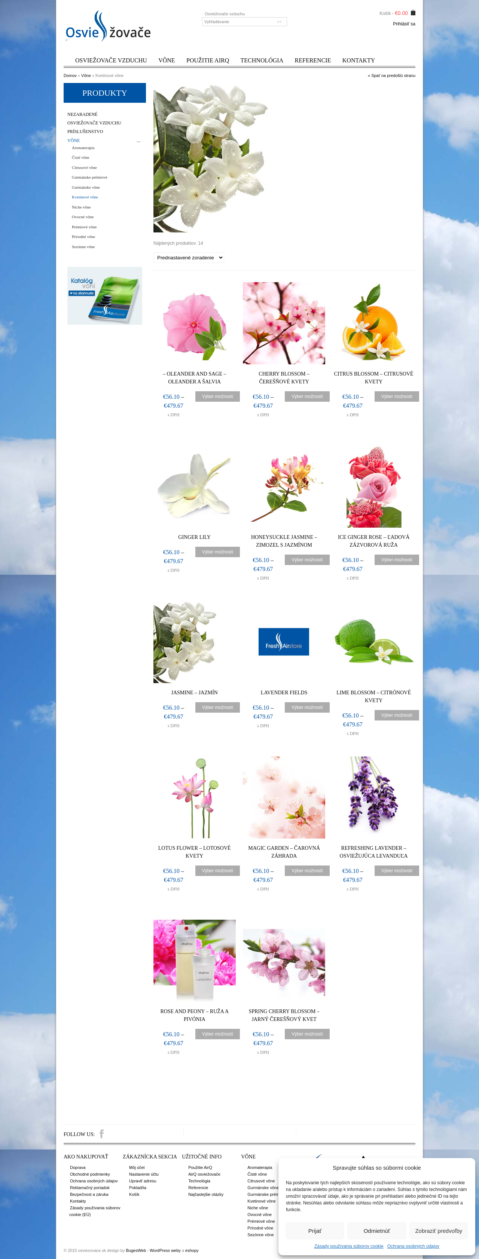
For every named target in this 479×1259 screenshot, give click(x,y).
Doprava (78, 1167)
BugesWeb (136, 1250)
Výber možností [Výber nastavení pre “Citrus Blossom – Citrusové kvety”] (397, 396)
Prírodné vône (83, 236)
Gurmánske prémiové (89, 177)
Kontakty (358, 60)
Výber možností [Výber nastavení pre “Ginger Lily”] (217, 552)
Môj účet (137, 1167)
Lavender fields (284, 692)
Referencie (313, 60)
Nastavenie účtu (144, 1174)
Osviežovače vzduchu (111, 60)
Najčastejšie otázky (205, 1194)
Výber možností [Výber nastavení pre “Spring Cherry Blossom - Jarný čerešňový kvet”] (307, 1034)
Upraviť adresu (142, 1181)
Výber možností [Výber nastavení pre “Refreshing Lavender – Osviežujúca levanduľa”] (397, 870)
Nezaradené (82, 114)
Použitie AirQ (207, 60)
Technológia (262, 60)
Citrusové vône (84, 167)
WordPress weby (165, 1250)
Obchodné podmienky (90, 1174)
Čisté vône (80, 157)
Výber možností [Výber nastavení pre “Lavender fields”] (307, 707)
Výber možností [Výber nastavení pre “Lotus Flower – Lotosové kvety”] (217, 870)
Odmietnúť (377, 1231)
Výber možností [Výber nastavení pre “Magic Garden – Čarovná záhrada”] (307, 870)
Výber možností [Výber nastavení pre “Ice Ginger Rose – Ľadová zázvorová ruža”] (397, 559)
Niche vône (81, 207)
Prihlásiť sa (404, 24)
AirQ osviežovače (204, 1174)
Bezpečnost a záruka (89, 1194)
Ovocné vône (83, 217)
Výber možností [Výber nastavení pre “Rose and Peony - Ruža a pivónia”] (217, 1034)
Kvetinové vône (85, 197)
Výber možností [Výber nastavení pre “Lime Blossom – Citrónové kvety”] (397, 715)
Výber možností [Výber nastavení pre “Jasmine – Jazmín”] (217, 707)
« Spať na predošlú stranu (391, 75)
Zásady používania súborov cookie (349, 1246)
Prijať (315, 1231)
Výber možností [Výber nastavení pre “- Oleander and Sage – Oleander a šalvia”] (217, 396)
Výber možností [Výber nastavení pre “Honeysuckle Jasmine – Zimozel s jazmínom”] (307, 559)
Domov (70, 75)
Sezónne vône (83, 246)
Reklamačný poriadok (90, 1187)
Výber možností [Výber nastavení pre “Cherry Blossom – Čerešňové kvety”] (307, 396)
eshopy (191, 1250)
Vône (166, 60)
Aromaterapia (83, 147)
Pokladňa (137, 1187)
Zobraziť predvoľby (438, 1231)
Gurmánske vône (86, 187)
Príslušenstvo (85, 131)
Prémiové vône (84, 227)
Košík (134, 1194)
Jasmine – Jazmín (194, 692)
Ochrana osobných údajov (413, 1246)
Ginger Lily (195, 537)
